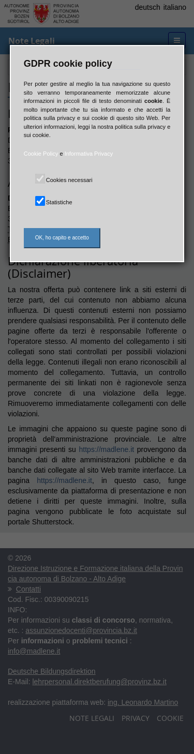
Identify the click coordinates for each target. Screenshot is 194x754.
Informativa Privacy (89, 153)
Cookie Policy (41, 153)
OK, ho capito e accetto (62, 237)
